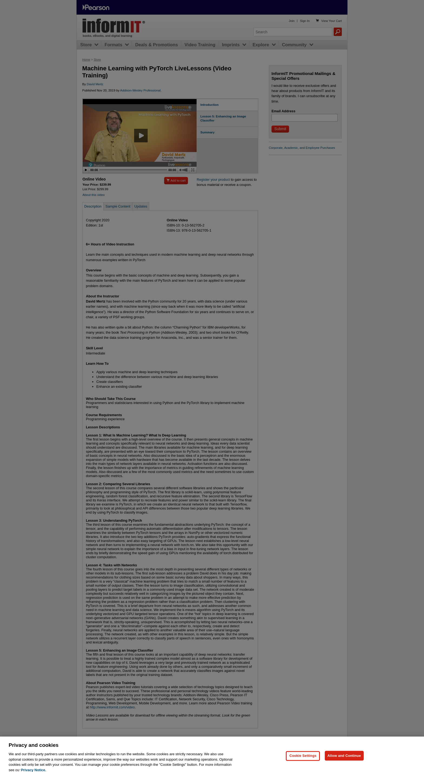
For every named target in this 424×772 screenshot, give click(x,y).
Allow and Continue (344, 760)
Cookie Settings (302, 760)
